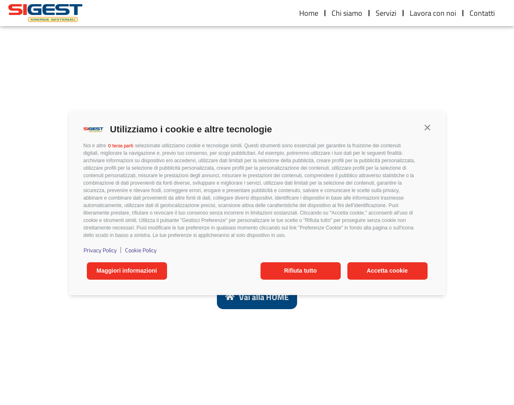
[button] (427, 127)
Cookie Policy (141, 250)
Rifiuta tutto (300, 270)
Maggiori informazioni (126, 270)
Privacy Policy (100, 250)
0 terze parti (120, 145)
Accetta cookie (387, 270)
